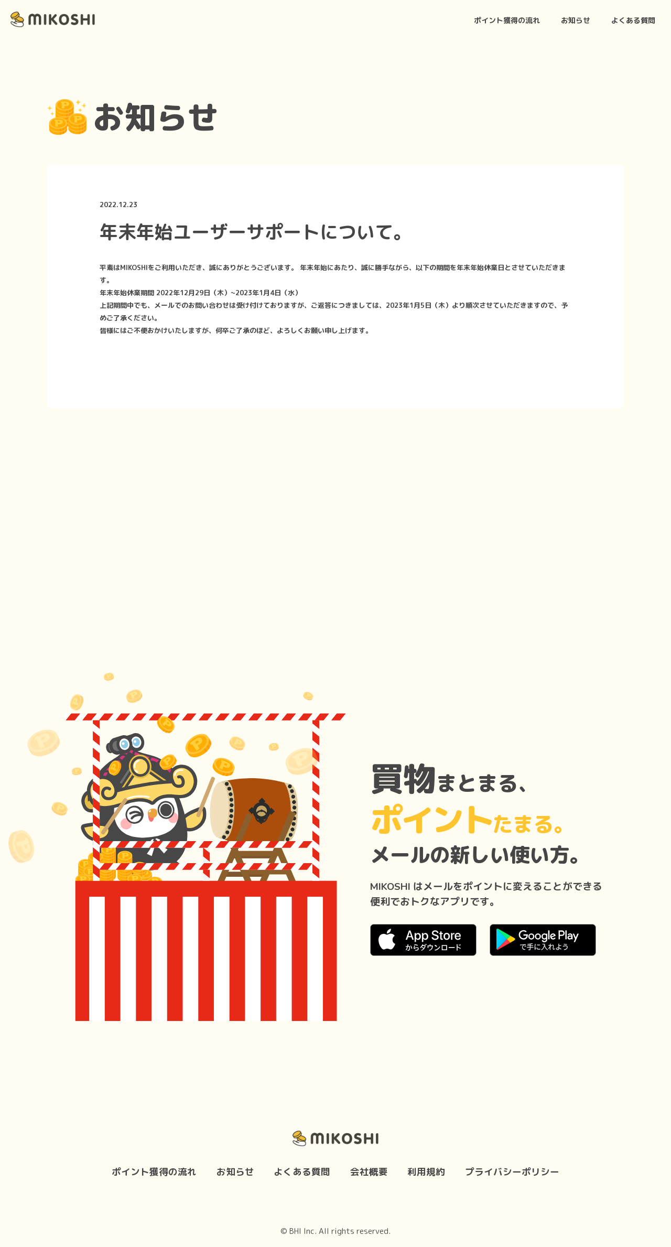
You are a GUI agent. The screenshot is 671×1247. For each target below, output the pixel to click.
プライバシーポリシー (512, 1171)
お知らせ (575, 20)
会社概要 (369, 1171)
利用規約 (426, 1171)
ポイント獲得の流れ (507, 20)
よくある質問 (633, 20)
